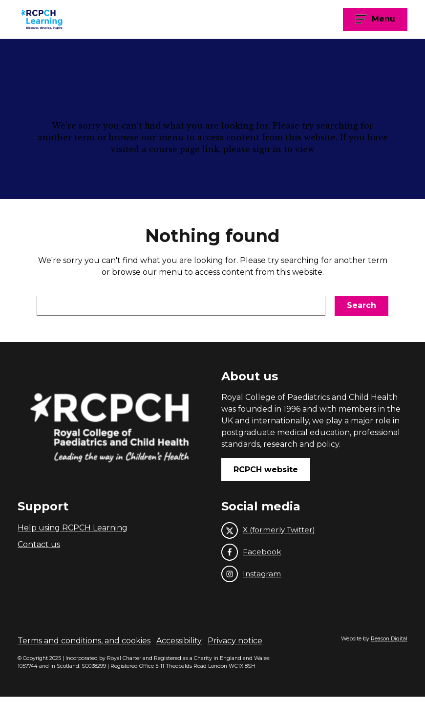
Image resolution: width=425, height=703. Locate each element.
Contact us (39, 547)
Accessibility (179, 647)
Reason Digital (389, 645)
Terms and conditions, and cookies (84, 647)
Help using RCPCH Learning (73, 530)
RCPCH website (266, 472)
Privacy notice (235, 647)
